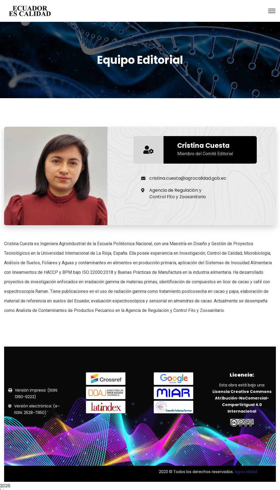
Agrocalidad (246, 471)
